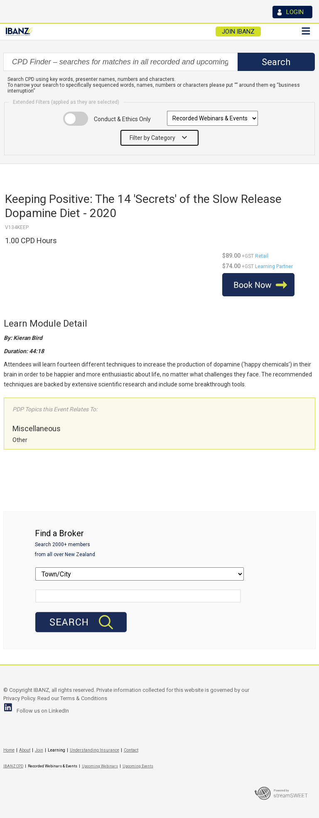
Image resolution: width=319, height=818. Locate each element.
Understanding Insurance (94, 750)
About (24, 750)
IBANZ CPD (13, 766)
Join (39, 750)
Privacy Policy (19, 698)
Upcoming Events (138, 766)
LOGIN (295, 12)
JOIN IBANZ (238, 31)
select (237, 61)
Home (9, 750)
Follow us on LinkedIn (43, 711)
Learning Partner (274, 266)
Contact (131, 750)
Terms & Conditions (83, 698)
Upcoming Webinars (100, 766)
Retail (261, 256)
